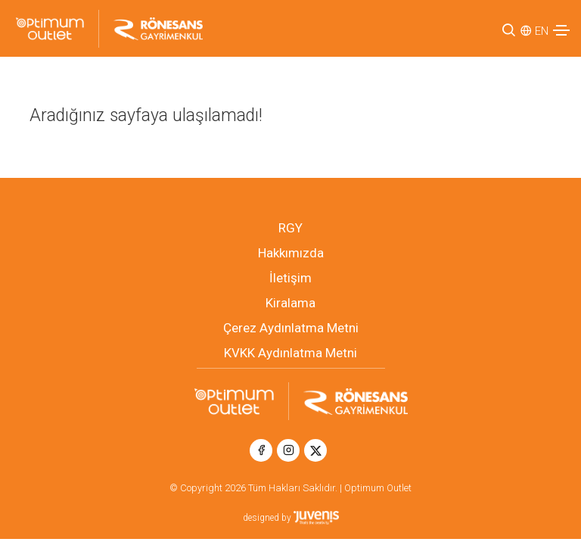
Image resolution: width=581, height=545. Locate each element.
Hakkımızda (291, 252)
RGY (290, 227)
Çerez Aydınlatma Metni (291, 327)
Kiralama (290, 302)
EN (541, 31)
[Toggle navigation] (561, 30)
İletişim (290, 277)
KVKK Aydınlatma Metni (290, 352)
